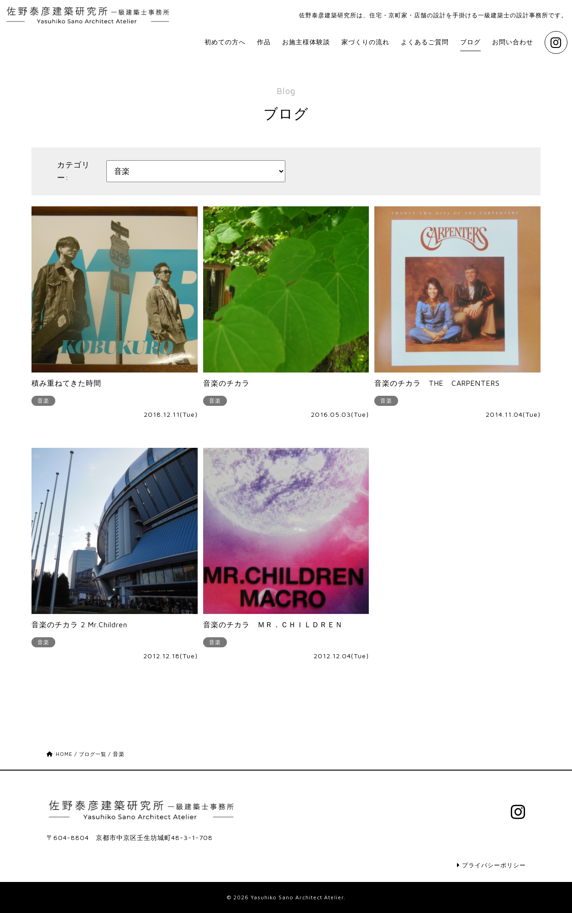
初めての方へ (172, 44)
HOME (60, 756)
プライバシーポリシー (488, 865)
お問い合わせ (504, 44)
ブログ (455, 44)
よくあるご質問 (403, 44)
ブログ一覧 (95, 756)
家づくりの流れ (334, 44)
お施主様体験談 (265, 44)
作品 (217, 44)
